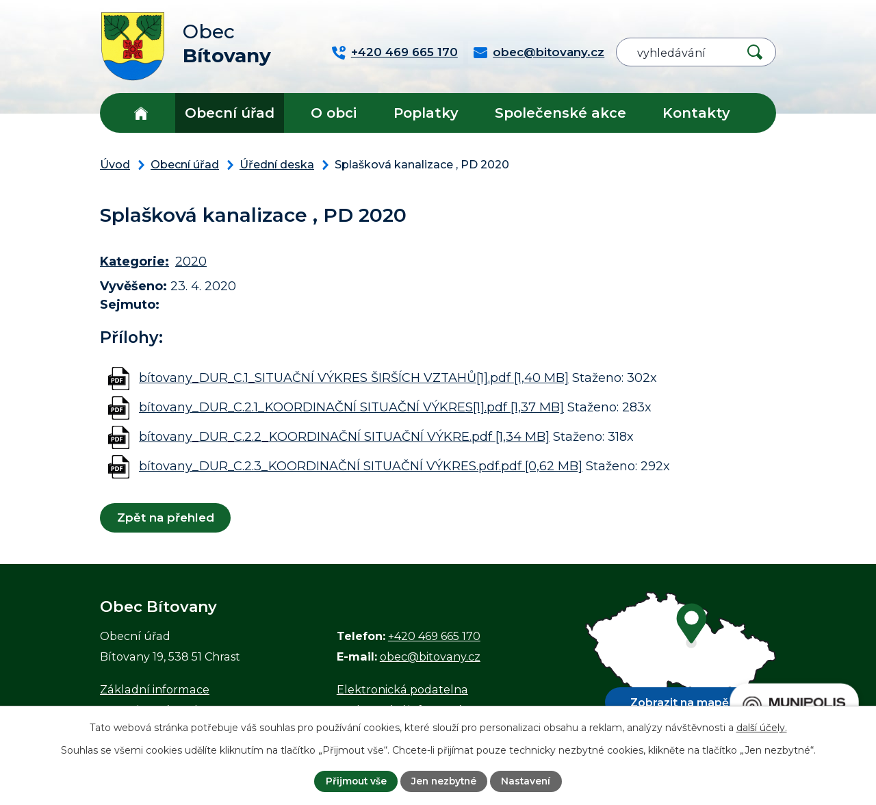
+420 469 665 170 (434, 636)
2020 (191, 261)
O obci (334, 113)
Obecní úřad (229, 113)
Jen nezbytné (444, 781)
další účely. (761, 727)
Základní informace (154, 689)
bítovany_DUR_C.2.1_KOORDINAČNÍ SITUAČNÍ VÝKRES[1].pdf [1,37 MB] (351, 407)
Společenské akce (560, 113)
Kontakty (696, 113)
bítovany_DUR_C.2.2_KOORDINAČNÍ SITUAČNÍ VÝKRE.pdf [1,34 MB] (344, 436)
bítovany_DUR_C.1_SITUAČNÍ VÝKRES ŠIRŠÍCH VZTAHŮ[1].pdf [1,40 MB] (354, 377)
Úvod (141, 113)
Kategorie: (134, 261)
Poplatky (426, 113)
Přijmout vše (353, 781)
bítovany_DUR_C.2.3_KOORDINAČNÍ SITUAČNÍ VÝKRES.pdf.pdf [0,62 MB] (360, 466)
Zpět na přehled (165, 517)
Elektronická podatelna (402, 689)
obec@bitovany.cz (430, 656)
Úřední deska (277, 164)
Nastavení (528, 781)
